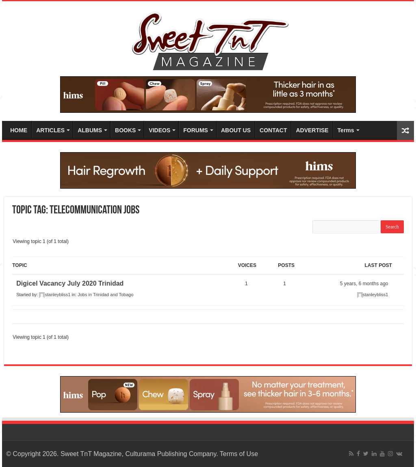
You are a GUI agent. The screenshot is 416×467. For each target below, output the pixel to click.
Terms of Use (239, 453)
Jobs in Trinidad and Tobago (105, 294)
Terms (346, 130)
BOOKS (125, 130)
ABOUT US (236, 130)
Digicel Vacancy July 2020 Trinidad (70, 283)
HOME (18, 130)
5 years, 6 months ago (364, 283)
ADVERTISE (312, 130)
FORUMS (195, 130)
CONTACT (273, 130)
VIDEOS (159, 130)
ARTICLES (50, 130)
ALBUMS (90, 130)
